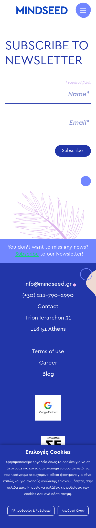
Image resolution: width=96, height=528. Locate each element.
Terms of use (48, 351)
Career (48, 363)
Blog (48, 374)
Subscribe (27, 254)
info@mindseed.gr (48, 284)
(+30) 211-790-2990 (48, 295)
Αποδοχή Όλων (73, 510)
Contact (48, 306)
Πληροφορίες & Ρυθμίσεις (31, 510)
